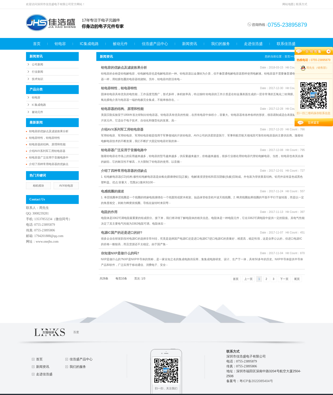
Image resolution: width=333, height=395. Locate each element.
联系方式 (301, 4)
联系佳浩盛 (286, 44)
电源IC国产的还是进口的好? (121, 232)
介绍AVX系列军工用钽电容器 (47, 151)
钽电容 (60, 44)
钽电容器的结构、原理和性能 (47, 144)
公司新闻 (37, 64)
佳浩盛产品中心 (155, 44)
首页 (37, 44)
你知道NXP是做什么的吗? (120, 253)
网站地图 (288, 4)
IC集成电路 (89, 44)
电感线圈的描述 (112, 191)
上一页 (248, 279)
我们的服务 (220, 44)
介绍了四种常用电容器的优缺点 (48, 164)
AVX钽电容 (66, 185)
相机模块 (38, 185)
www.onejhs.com (47, 241)
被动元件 (120, 44)
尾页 (297, 279)
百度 (76, 332)
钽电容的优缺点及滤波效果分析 (48, 131)
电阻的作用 (109, 212)
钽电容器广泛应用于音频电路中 (48, 157)
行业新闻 (37, 71)
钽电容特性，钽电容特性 (44, 137)
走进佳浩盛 (253, 44)
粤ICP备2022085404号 (256, 381)
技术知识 (37, 79)
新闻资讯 (189, 44)
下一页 (284, 279)
